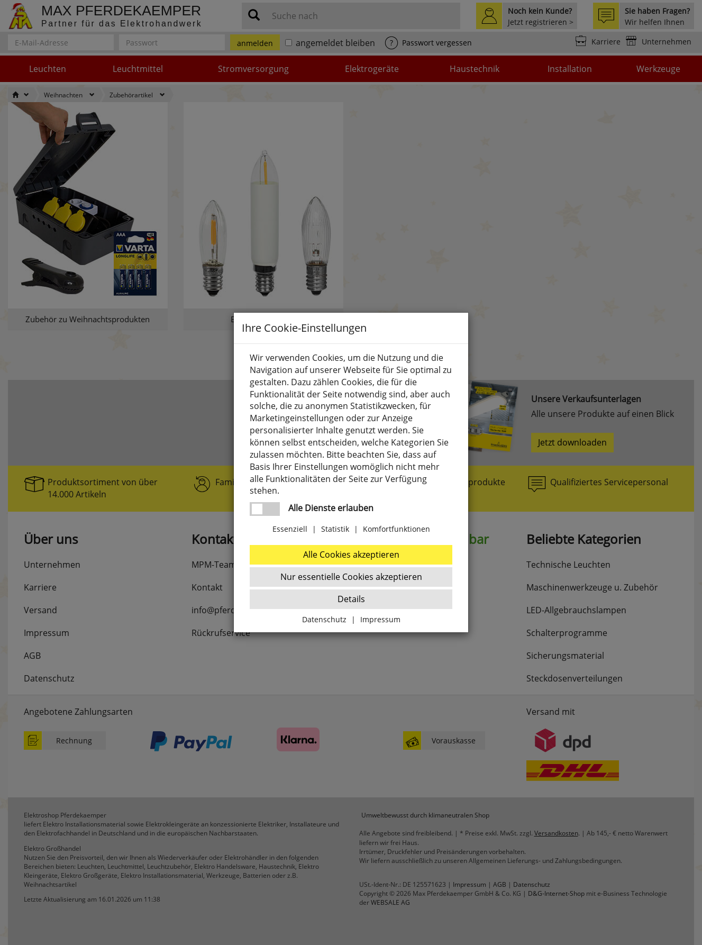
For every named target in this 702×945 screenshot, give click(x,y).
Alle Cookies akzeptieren (351, 554)
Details (351, 599)
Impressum (380, 619)
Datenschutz (324, 619)
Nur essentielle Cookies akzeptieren (351, 577)
